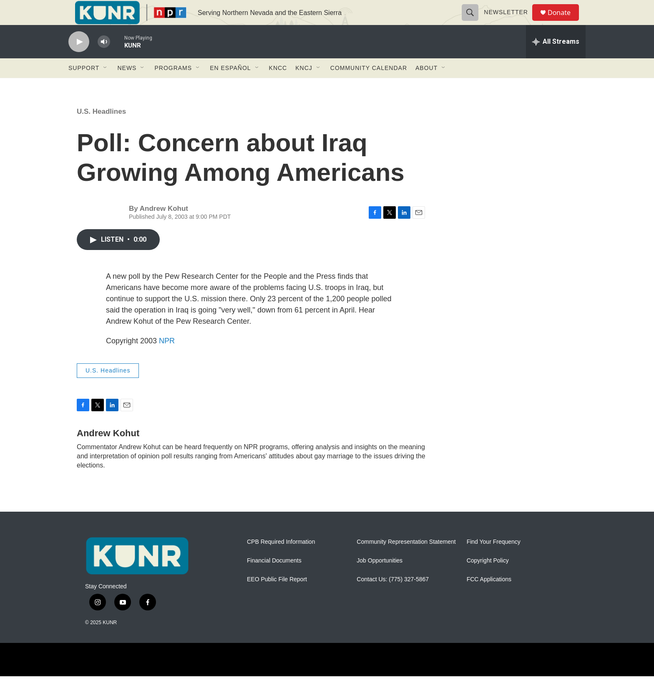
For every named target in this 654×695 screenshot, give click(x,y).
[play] (79, 60)
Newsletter (510, 21)
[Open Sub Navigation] (105, 86)
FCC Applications (489, 598)
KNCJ (303, 86)
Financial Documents (274, 579)
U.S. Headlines (101, 130)
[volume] (104, 60)
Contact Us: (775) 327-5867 (393, 598)
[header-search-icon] (473, 21)
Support (83, 86)
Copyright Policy (488, 579)
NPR (167, 359)
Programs (173, 86)
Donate (564, 22)
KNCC (278, 86)
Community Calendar (368, 86)
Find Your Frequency (494, 561)
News (126, 86)
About (426, 86)
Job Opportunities (379, 579)
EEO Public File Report (277, 598)
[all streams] (556, 60)
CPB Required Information (281, 561)
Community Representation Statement (406, 561)
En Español (230, 86)
